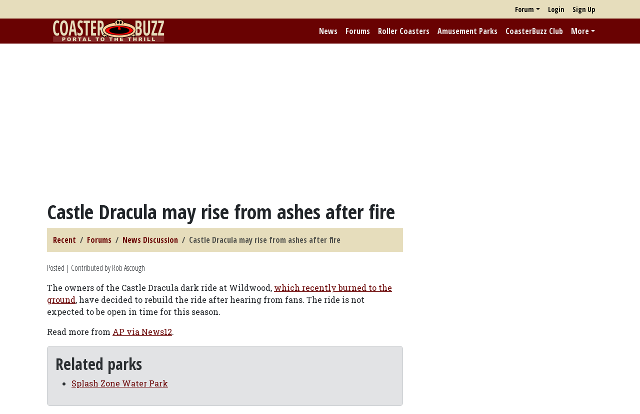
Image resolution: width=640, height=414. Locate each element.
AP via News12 (142, 331)
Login (556, 9)
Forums (358, 31)
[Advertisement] (320, 122)
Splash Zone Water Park (120, 383)
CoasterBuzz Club (534, 31)
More (580, 31)
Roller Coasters (404, 31)
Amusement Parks (468, 31)
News (328, 31)
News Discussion (150, 239)
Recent (64, 239)
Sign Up (583, 9)
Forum (524, 9)
